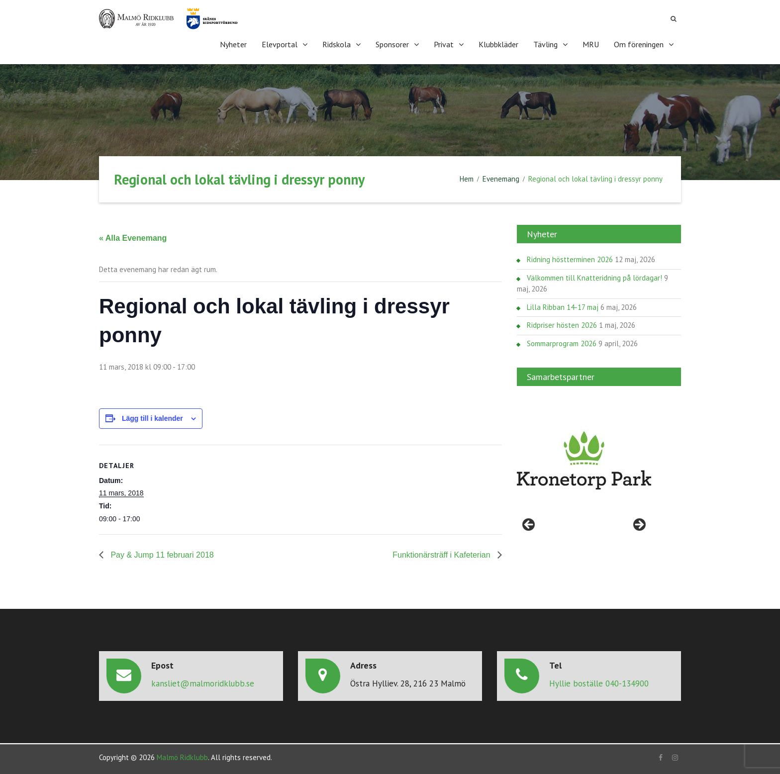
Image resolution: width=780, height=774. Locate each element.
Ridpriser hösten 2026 (562, 325)
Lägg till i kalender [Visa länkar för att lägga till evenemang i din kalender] (152, 418)
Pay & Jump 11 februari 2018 (161, 555)
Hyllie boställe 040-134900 (599, 683)
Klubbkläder (498, 44)
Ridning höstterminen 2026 (570, 259)
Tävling (545, 44)
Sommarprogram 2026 (561, 343)
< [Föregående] (529, 525)
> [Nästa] (638, 525)
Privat (444, 44)
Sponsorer (392, 44)
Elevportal (279, 44)
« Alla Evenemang (133, 238)
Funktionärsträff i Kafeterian (442, 555)
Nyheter (233, 44)
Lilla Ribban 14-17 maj (562, 307)
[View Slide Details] (584, 460)
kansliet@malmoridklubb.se (202, 683)
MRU (591, 44)
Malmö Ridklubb (182, 757)
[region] (584, 460)
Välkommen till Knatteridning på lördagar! (594, 278)
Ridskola (336, 44)
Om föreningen (639, 44)
